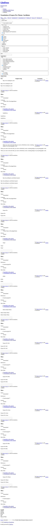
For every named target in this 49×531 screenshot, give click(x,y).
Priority (4, 65)
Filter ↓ (2, 17)
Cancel (2, 92)
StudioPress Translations (9, 527)
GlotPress (5, 2)
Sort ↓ (5, 17)
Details (46, 80)
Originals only (6, 26)
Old (3, 42)
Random (5, 69)
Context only (5, 29)
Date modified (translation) (8, 61)
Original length (6, 68)
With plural (5, 51)
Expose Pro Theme (7, 11)
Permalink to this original (8, 109)
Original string (6, 62)
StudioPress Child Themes (8, 10)
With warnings (6, 50)
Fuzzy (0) (34, 17)
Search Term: (4, 20)
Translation (5, 64)
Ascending (5, 72)
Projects (2, 5)
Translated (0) (14, 17)
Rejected (4, 41)
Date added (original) (7, 59)
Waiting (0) (28, 17)
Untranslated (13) (21, 17)
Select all (3, 44)
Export (2, 525)
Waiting (4, 37)
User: (2, 53)
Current (4, 36)
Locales (5, 5)
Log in (2, 6)
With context (5, 49)
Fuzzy (4, 39)
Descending (5, 74)
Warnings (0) (39, 17)
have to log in (39, 80)
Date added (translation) (8, 60)
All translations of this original (9, 110)
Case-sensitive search (7, 23)
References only (6, 30)
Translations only (6, 27)
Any (4, 33)
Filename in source (7, 66)
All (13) (9, 17)
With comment (6, 47)
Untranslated (5, 40)
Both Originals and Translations (9, 31)
